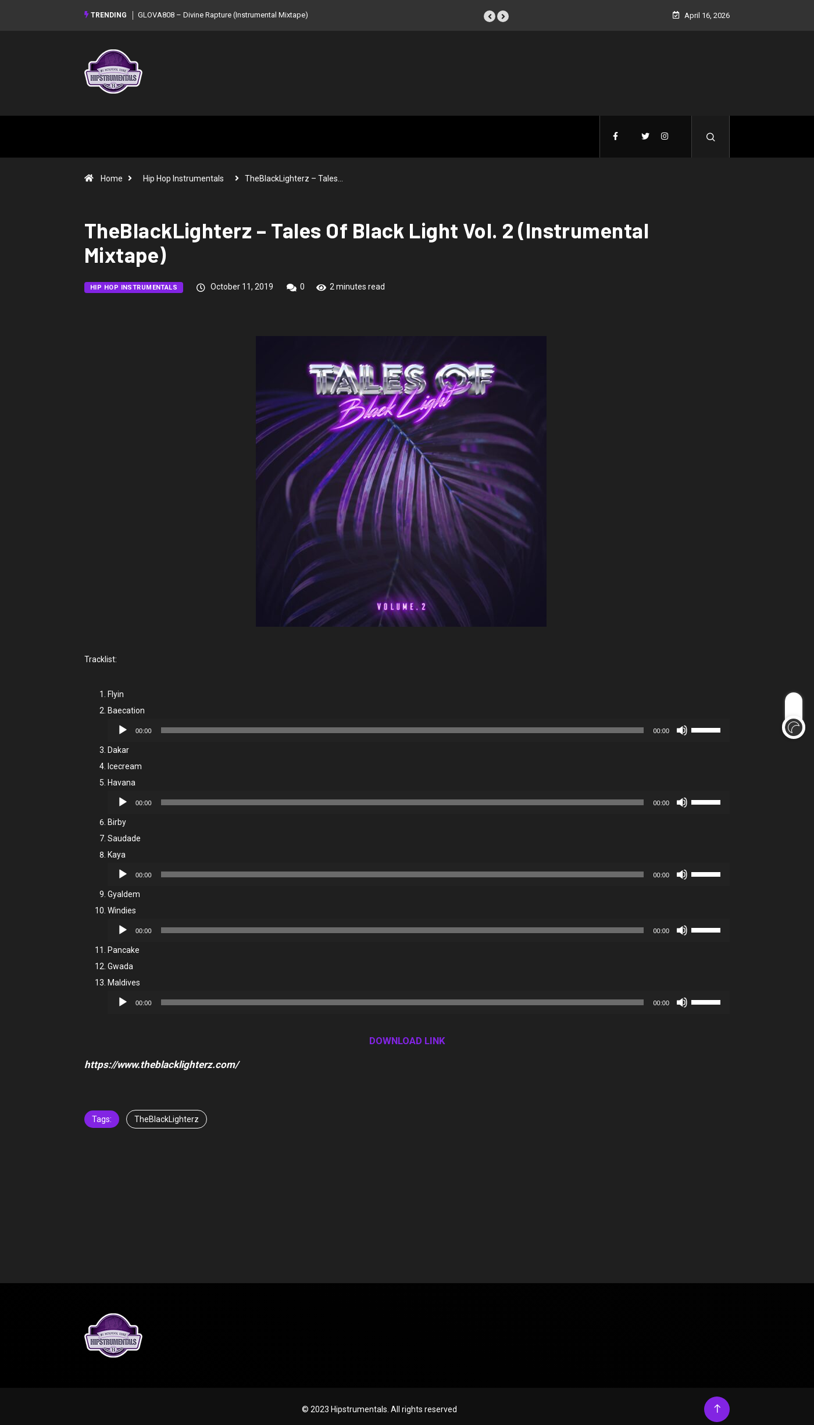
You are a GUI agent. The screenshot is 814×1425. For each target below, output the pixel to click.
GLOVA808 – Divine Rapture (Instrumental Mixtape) (223, 11)
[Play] (122, 724)
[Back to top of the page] (717, 1403)
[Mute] (682, 724)
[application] (419, 724)
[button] (489, 13)
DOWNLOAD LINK (407, 1035)
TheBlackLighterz (166, 1113)
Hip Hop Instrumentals (183, 172)
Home (112, 172)
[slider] (402, 724)
